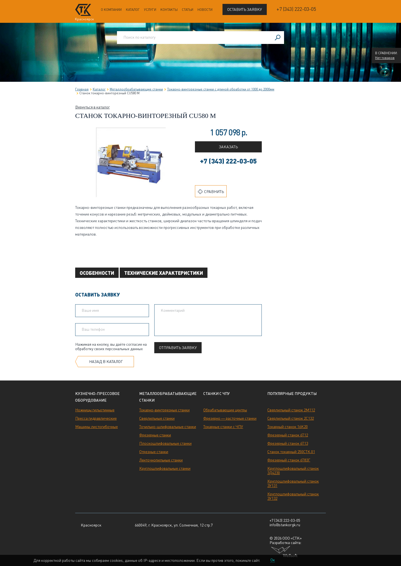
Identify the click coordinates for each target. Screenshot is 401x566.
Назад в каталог (106, 361)
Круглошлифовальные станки (164, 468)
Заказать (228, 147)
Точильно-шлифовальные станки (167, 426)
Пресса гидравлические (96, 418)
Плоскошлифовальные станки (165, 443)
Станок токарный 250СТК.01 (291, 451)
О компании (111, 10)
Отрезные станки (153, 451)
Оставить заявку (244, 9)
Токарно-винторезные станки (164, 410)
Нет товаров (385, 58)
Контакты (169, 10)
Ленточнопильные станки (161, 460)
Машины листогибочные (96, 426)
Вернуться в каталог (92, 107)
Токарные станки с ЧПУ (223, 426)
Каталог (133, 10)
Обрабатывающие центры (225, 410)
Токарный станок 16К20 (287, 426)
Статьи (187, 10)
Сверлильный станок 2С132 (290, 418)
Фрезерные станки (155, 435)
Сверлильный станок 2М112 (291, 410)
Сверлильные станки (157, 418)
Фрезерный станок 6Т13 (287, 443)
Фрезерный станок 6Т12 (287, 435)
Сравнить (211, 191)
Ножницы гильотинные (94, 410)
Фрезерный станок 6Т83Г (288, 460)
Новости (204, 10)
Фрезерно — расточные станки (229, 418)
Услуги (150, 10)
